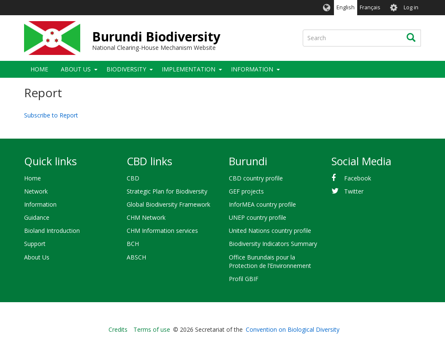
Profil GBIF (243, 279)
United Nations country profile (270, 231)
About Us (76, 69)
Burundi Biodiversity (156, 36)
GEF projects (246, 191)
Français (370, 7)
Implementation (188, 69)
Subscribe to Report (51, 115)
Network (36, 191)
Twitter (354, 191)
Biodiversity (126, 69)
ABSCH (136, 257)
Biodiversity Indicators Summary (273, 244)
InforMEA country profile (262, 204)
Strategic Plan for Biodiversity (167, 191)
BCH (133, 244)
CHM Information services (162, 231)
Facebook (357, 178)
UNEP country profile (257, 217)
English (345, 7)
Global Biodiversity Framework (168, 204)
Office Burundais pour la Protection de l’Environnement (270, 261)
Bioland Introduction (52, 231)
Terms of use (151, 329)
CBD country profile (256, 178)
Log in (411, 7)
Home (39, 69)
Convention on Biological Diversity (292, 329)
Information (252, 69)
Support (35, 244)
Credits (118, 329)
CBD (133, 178)
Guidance (36, 217)
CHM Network (146, 217)
